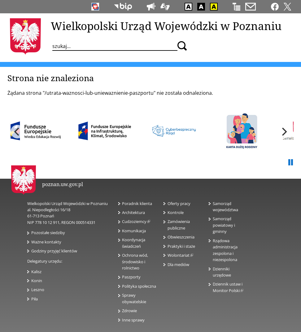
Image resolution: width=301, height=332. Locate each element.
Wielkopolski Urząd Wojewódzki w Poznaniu (166, 25)
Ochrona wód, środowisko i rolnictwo (135, 261)
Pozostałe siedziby (48, 232)
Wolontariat (180, 255)
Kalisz (36, 271)
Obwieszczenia (181, 237)
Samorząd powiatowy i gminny (224, 225)
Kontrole (176, 212)
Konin (36, 280)
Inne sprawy (133, 320)
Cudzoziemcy (136, 221)
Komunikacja (134, 231)
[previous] (17, 131)
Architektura (133, 212)
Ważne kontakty (46, 242)
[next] (283, 131)
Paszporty (131, 277)
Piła (34, 299)
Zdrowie (129, 310)
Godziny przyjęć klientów (54, 251)
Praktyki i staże (181, 246)
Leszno (37, 289)
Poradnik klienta (137, 203)
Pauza (290, 162)
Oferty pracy (179, 203)
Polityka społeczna (139, 286)
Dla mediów (178, 264)
